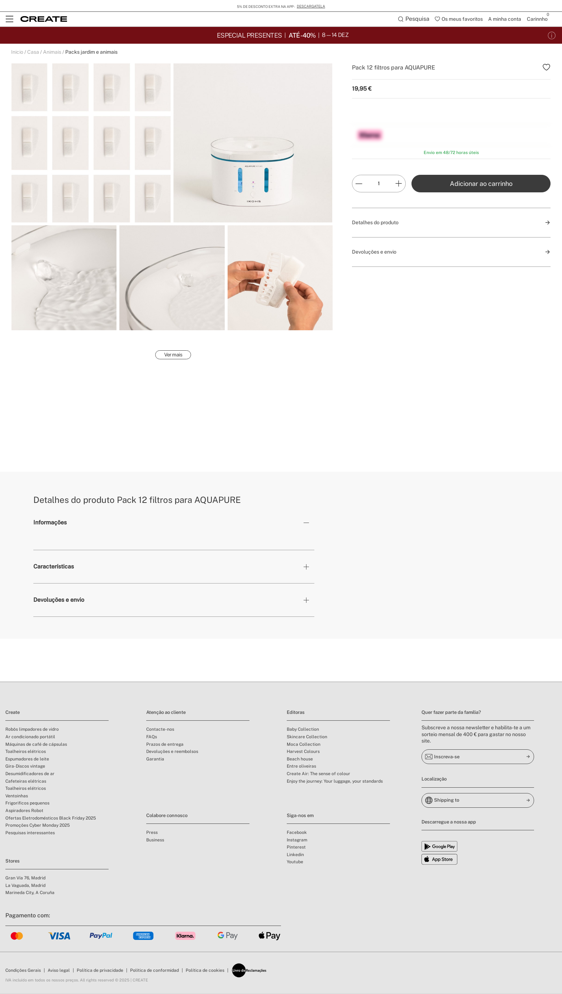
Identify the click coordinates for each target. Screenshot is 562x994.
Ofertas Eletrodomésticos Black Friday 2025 (50, 818)
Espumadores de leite (27, 759)
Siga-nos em (300, 816)
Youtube (295, 862)
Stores (12, 861)
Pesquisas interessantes (30, 833)
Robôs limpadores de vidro (32, 730)
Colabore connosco (166, 816)
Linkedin (295, 855)
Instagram (297, 840)
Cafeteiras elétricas (25, 781)
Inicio (17, 53)
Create (12, 713)
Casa (33, 53)
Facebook (297, 833)
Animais (52, 53)
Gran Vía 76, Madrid (25, 878)
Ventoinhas (16, 796)
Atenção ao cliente (166, 713)
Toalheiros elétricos (25, 752)
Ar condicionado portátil (30, 737)
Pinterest (296, 847)
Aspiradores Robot (24, 811)
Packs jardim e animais (91, 53)
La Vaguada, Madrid (25, 886)
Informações (50, 523)
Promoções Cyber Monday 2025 (37, 826)
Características (53, 567)
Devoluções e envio (58, 600)
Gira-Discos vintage (25, 766)
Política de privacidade (100, 971)
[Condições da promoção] (551, 35)
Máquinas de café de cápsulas (36, 745)
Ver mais (173, 355)
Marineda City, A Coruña (29, 893)
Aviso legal (59, 971)
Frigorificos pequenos (27, 803)
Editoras (296, 713)
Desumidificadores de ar (29, 774)
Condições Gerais (23, 971)
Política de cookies (205, 971)
